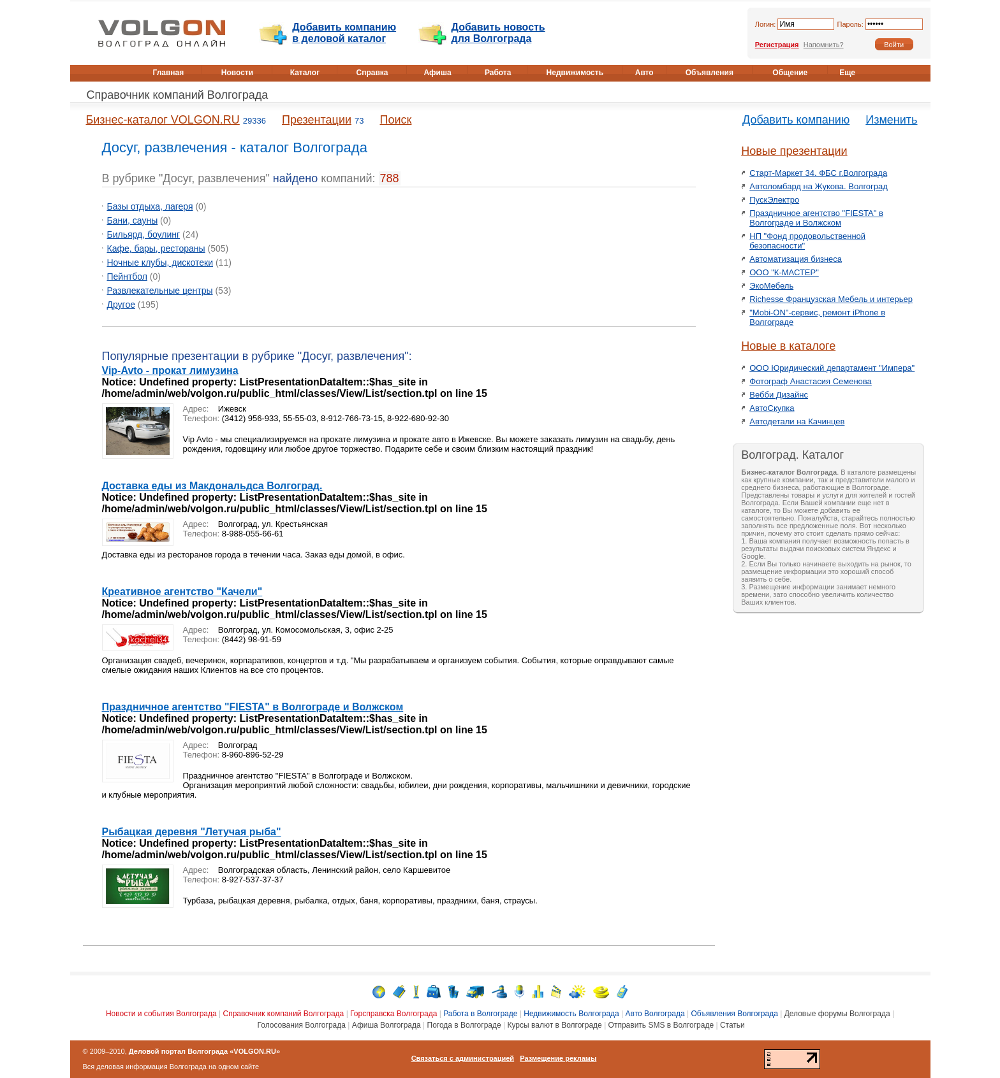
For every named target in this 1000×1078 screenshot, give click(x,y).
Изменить (891, 119)
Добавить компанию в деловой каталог (344, 33)
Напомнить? (824, 44)
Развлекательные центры (160, 290)
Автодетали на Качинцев (796, 421)
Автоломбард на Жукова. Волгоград (818, 186)
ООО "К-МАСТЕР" (784, 272)
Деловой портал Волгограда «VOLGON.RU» (204, 1051)
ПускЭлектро (774, 200)
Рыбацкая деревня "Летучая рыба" (191, 831)
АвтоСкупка (771, 408)
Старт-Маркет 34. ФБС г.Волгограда (818, 173)
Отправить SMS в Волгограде (661, 1025)
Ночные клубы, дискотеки (160, 262)
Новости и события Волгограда (161, 1013)
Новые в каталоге (788, 346)
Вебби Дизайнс (778, 394)
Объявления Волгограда (734, 1013)
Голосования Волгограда (302, 1025)
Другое (121, 304)
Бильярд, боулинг (143, 234)
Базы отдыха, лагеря (150, 206)
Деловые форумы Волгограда (837, 1013)
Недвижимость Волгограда (571, 1013)
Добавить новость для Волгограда (498, 33)
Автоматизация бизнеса (795, 259)
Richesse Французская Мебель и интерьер (831, 299)
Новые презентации (794, 151)
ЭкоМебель (771, 286)
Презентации (316, 119)
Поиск (396, 119)
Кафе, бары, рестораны (156, 248)
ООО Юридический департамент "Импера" (832, 368)
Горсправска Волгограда (393, 1013)
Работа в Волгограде (480, 1013)
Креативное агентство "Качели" (182, 591)
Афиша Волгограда (386, 1025)
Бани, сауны (132, 220)
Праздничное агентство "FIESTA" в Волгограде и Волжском (253, 706)
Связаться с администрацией (463, 1058)
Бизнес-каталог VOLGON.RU (163, 119)
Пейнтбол (127, 276)
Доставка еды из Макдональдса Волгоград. (212, 485)
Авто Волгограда (655, 1013)
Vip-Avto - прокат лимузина (170, 370)
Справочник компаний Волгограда (177, 95)
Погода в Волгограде (464, 1025)
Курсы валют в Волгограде (554, 1025)
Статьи (732, 1025)
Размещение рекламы (558, 1058)
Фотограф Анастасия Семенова (810, 381)
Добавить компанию (795, 119)
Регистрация (777, 44)
